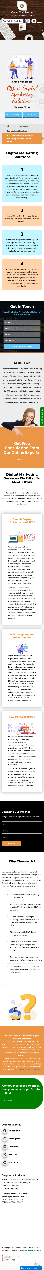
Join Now (30, 114)
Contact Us (13, 114)
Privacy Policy (34, 1250)
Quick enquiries (42, 417)
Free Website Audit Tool (12, 21)
